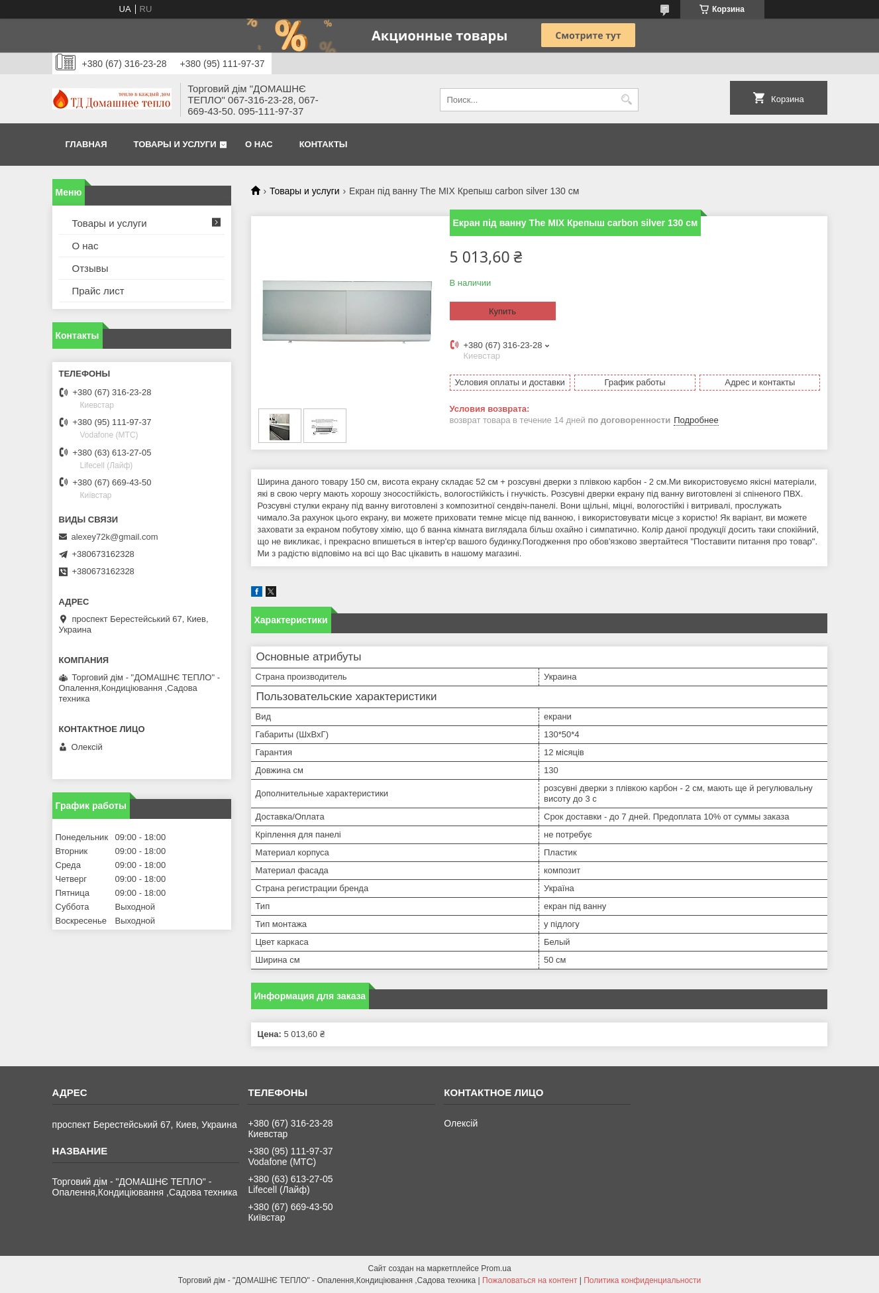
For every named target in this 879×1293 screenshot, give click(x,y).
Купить (502, 311)
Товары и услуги (175, 144)
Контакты (323, 144)
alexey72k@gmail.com (115, 537)
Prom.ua (496, 1268)
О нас (259, 144)
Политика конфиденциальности (642, 1280)
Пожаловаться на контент (529, 1280)
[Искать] (627, 99)
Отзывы (90, 268)
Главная (86, 144)
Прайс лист (98, 290)
